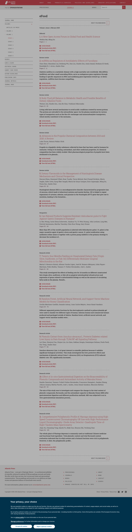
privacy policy (20, 518)
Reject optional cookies (44, 526)
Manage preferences (17, 521)
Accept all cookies (21, 526)
